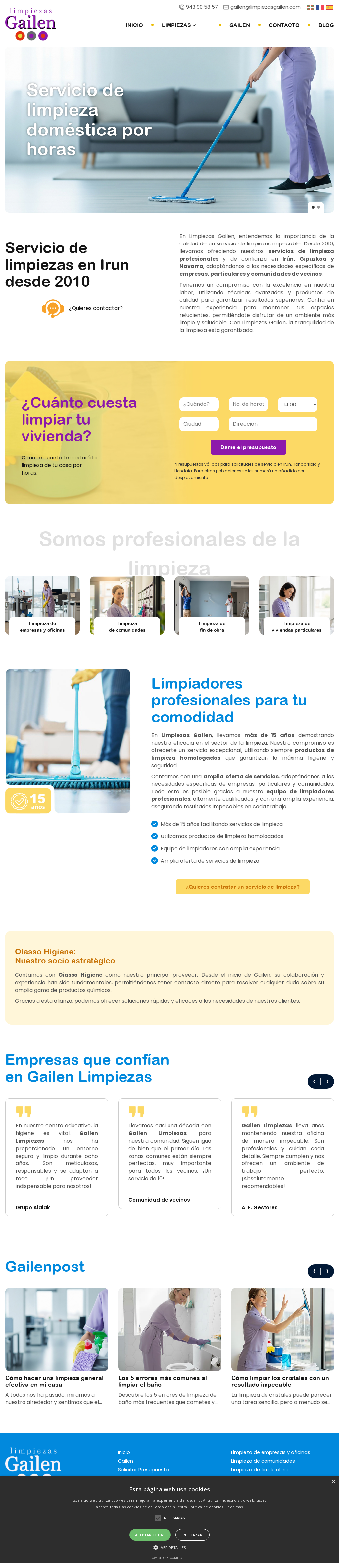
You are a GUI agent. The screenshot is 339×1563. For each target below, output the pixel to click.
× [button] (333, 1482)
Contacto (284, 24)
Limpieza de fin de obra (260, 1469)
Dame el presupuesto (248, 447)
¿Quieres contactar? (82, 308)
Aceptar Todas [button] (150, 1534)
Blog (326, 24)
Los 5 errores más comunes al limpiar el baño (162, 1381)
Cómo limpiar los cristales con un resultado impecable (280, 1381)
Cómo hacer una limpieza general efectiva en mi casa (54, 1381)
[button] (169, 1547)
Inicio (149, 24)
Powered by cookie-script (169, 1558)
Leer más (234, 1506)
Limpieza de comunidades (263, 1461)
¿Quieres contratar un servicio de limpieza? (243, 886)
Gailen (239, 24)
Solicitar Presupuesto (144, 1469)
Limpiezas (194, 24)
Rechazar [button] (192, 1534)
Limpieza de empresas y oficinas (271, 1452)
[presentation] (314, 1081)
